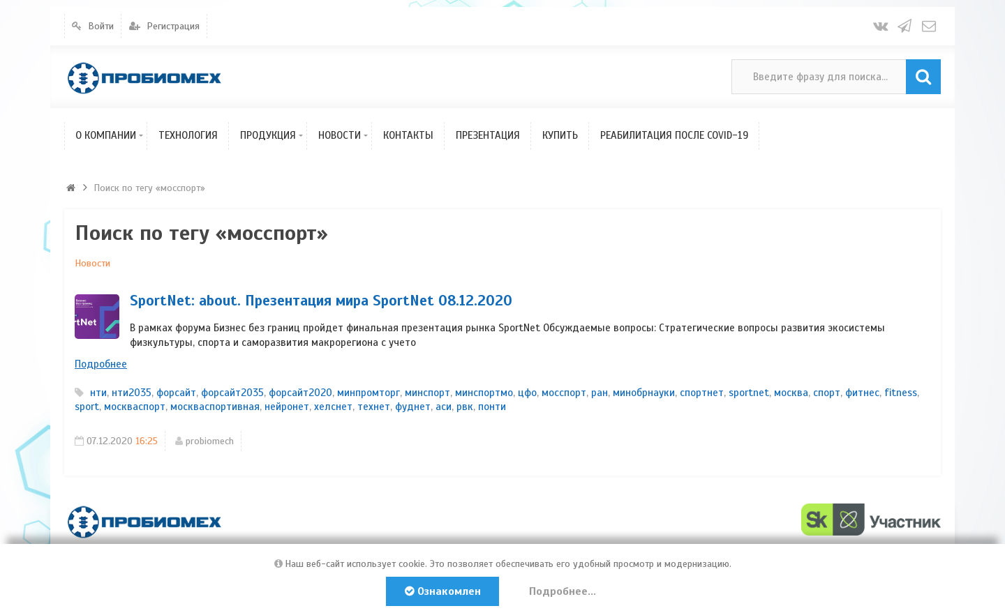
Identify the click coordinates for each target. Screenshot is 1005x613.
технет (373, 406)
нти (98, 392)
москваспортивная (215, 406)
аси (444, 406)
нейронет (287, 406)
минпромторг (368, 392)
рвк (464, 406)
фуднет (413, 406)
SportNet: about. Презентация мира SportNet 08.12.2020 (321, 301)
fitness (900, 392)
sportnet (749, 392)
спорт (826, 392)
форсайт (176, 392)
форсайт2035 (232, 392)
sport (87, 406)
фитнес (862, 392)
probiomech (210, 441)
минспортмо (484, 392)
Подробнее (101, 364)
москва (791, 392)
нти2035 (131, 392)
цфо (527, 392)
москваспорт (134, 406)
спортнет (702, 392)
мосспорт (564, 392)
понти (492, 406)
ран (599, 392)
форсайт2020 (300, 392)
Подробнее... (562, 591)
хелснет (333, 406)
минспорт (427, 392)
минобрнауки (644, 392)
